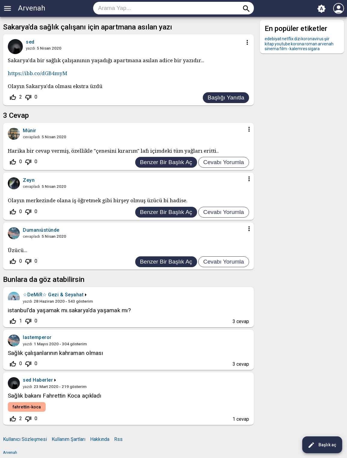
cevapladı (31, 136)
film (283, 48)
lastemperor (37, 337)
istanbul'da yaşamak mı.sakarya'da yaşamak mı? (69, 310)
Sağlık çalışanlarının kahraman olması (55, 353)
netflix (288, 38)
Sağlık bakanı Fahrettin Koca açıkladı (54, 395)
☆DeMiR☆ (35, 295)
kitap (269, 43)
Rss (118, 439)
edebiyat (273, 38)
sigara (314, 48)
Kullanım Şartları (68, 439)
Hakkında (99, 439)
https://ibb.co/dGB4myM (37, 73)
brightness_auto (321, 8)
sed (27, 380)
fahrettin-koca (27, 407)
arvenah (325, 43)
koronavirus (312, 38)
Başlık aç (322, 445)
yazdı (30, 48)
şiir (327, 38)
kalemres (298, 48)
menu (7, 8)
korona (297, 43)
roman (311, 43)
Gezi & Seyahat (66, 295)
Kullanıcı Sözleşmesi (25, 439)
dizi (297, 38)
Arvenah (31, 8)
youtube (282, 43)
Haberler (43, 380)
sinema (272, 48)
